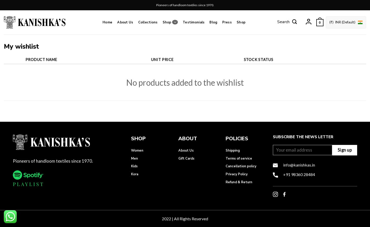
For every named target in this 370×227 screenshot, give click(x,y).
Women (137, 150)
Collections (148, 22)
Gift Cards (186, 158)
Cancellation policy (241, 166)
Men (134, 158)
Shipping (233, 150)
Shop (170, 22)
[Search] (287, 22)
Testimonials (194, 22)
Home (107, 22)
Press (227, 22)
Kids (134, 166)
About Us (125, 22)
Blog (213, 22)
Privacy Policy (237, 174)
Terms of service (239, 158)
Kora (134, 174)
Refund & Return (239, 182)
